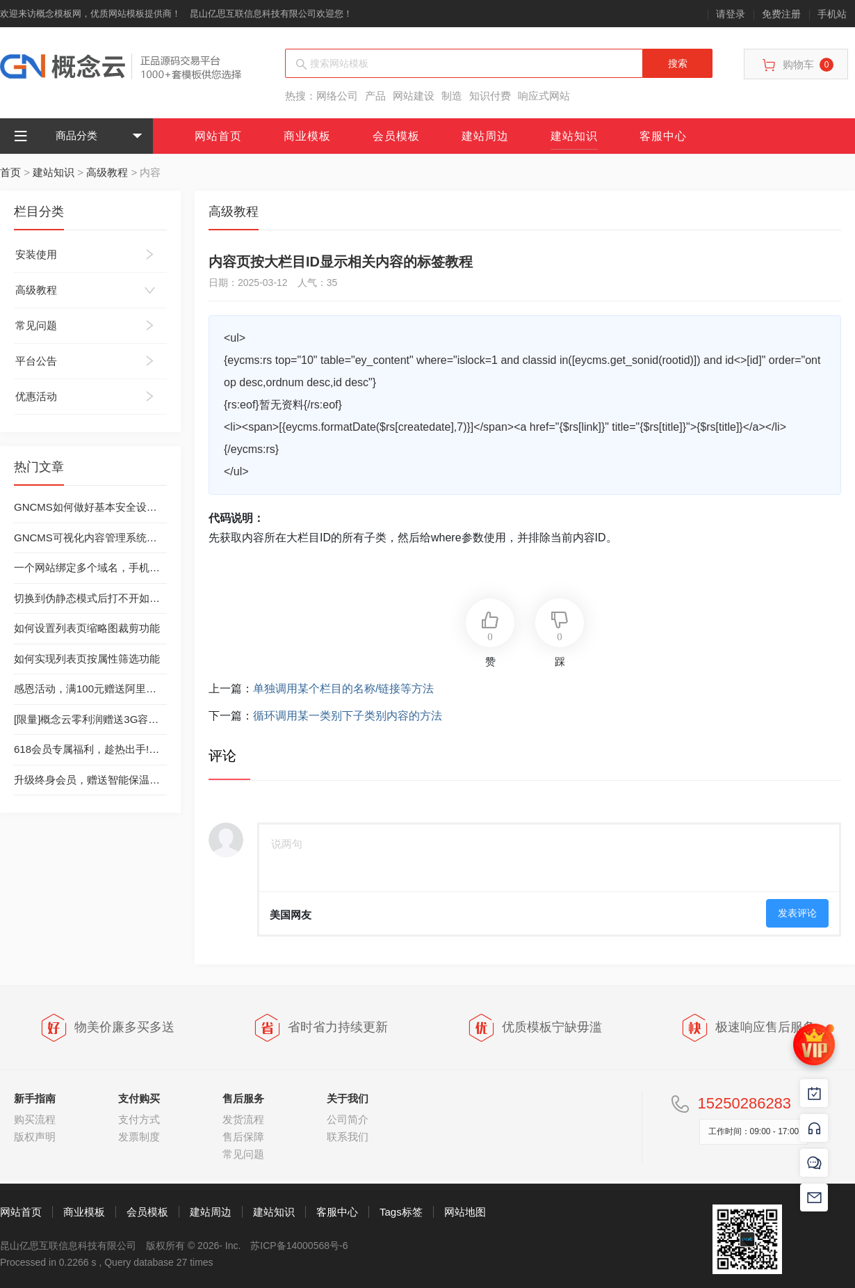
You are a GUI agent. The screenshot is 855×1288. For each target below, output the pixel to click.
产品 (375, 96)
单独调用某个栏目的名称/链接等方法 (343, 688)
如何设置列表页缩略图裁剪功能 (87, 628)
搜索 (677, 63)
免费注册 (781, 13)
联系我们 (347, 1137)
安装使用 (36, 254)
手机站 (832, 13)
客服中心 (663, 136)
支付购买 (139, 1098)
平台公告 (36, 361)
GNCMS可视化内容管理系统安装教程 (101, 537)
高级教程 (107, 172)
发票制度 (139, 1137)
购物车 (797, 65)
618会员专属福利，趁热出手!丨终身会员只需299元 (132, 749)
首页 (10, 172)
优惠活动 (36, 396)
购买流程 (35, 1119)
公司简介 (347, 1119)
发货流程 (243, 1119)
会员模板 (396, 136)
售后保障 (243, 1137)
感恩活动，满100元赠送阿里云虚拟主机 (106, 688)
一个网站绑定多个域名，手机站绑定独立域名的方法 (134, 567)
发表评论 (797, 913)
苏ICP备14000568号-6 (299, 1245)
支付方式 (139, 1119)
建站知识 (574, 136)
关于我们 (347, 1098)
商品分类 (55, 136)
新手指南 (35, 1098)
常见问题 (36, 325)
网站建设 (413, 96)
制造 (451, 96)
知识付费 (490, 96)
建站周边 (485, 136)
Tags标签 (401, 1212)
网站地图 (465, 1212)
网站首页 (218, 136)
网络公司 (337, 96)
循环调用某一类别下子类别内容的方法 (347, 716)
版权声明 (35, 1137)
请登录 (730, 13)
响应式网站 (544, 96)
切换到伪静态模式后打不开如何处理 (97, 598)
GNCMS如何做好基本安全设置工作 (96, 507)
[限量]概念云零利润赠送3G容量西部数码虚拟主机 (128, 719)
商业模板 (307, 136)
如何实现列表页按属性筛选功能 (87, 659)
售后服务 (243, 1098)
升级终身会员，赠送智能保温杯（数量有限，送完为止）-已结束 (161, 780)
